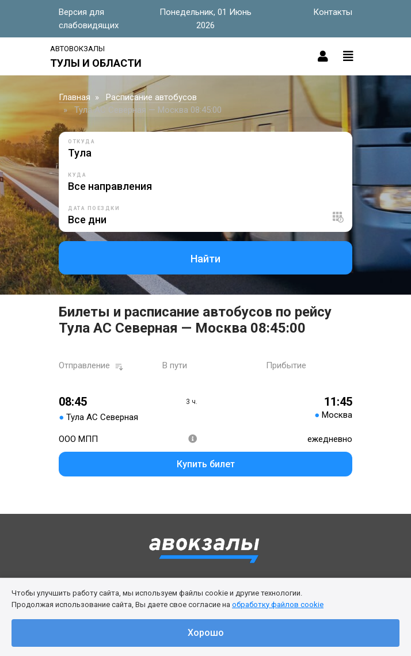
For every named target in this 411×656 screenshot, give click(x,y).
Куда (77, 175)
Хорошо (206, 632)
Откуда (81, 141)
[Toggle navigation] (348, 56)
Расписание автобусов (151, 97)
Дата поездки (94, 208)
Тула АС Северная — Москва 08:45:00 (148, 110)
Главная (74, 97)
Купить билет (206, 464)
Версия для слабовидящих (89, 18)
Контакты (332, 12)
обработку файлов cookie (278, 604)
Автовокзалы (77, 48)
